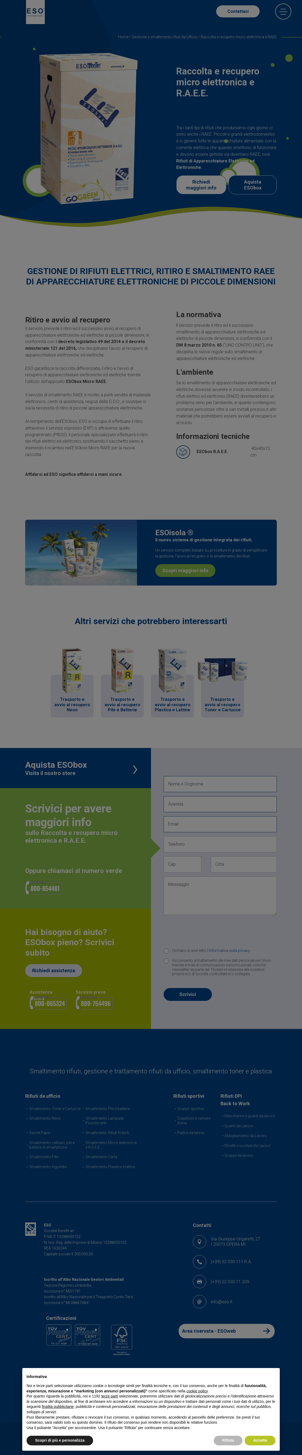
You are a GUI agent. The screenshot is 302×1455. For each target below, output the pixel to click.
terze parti (109, 1396)
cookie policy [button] (197, 1391)
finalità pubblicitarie (58, 1406)
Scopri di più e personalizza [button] (59, 1440)
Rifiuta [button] (228, 1440)
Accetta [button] (260, 1440)
